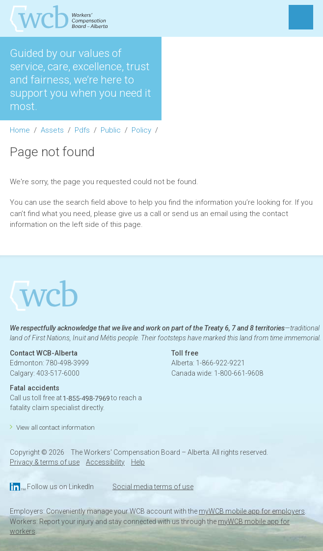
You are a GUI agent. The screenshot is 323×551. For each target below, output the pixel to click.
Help (138, 462)
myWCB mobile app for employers (252, 511)
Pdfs (82, 130)
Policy (141, 130)
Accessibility (105, 462)
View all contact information (55, 427)
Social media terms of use (152, 487)
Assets (52, 130)
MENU (301, 17)
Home (20, 130)
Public (111, 130)
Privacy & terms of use (45, 462)
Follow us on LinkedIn (60, 487)
